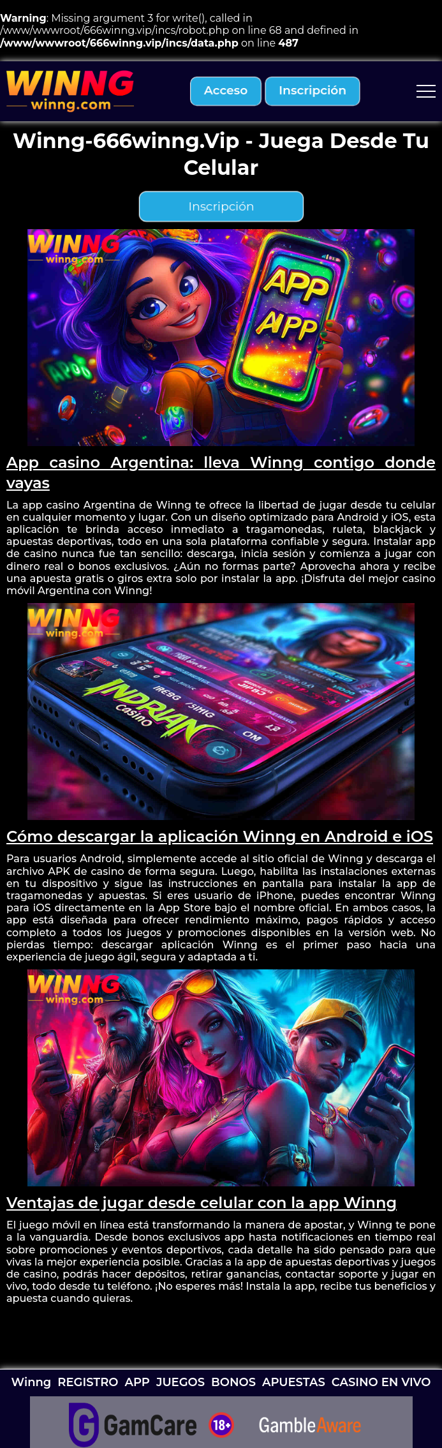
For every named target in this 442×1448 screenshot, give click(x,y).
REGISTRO (87, 1382)
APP (136, 1382)
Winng (31, 1382)
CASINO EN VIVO (381, 1382)
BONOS (233, 1382)
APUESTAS (293, 1382)
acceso (225, 91)
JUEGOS (180, 1382)
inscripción (312, 91)
